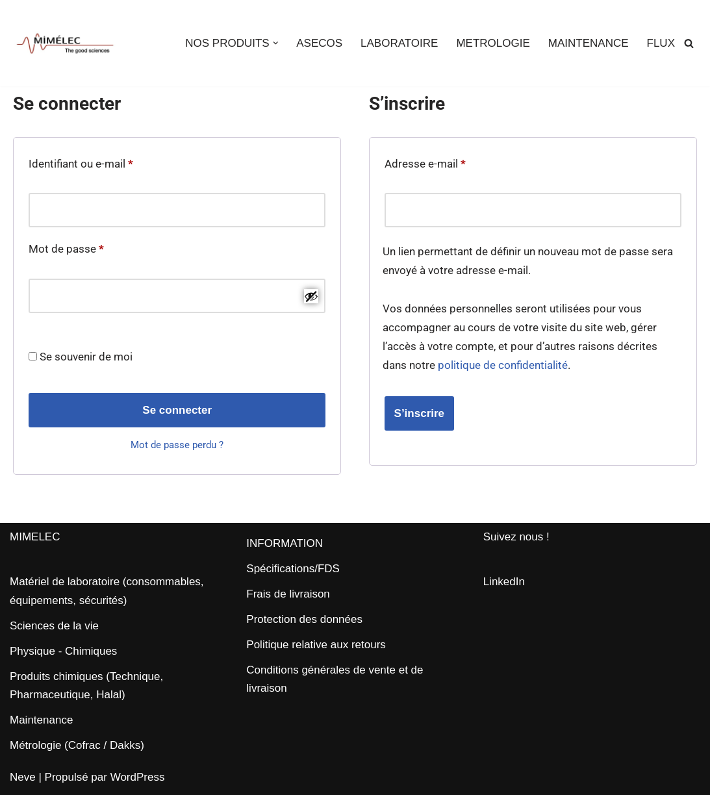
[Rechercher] (689, 43)
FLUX (661, 43)
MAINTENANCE (588, 43)
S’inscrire (419, 413)
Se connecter (177, 410)
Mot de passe (66, 246)
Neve (23, 777)
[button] (276, 43)
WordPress (137, 777)
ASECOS (319, 43)
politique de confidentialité (503, 365)
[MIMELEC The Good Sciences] (65, 43)
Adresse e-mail (425, 161)
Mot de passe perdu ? (177, 445)
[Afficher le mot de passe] (311, 296)
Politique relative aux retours (316, 644)
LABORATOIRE (399, 43)
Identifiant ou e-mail (81, 161)
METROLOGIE (492, 43)
